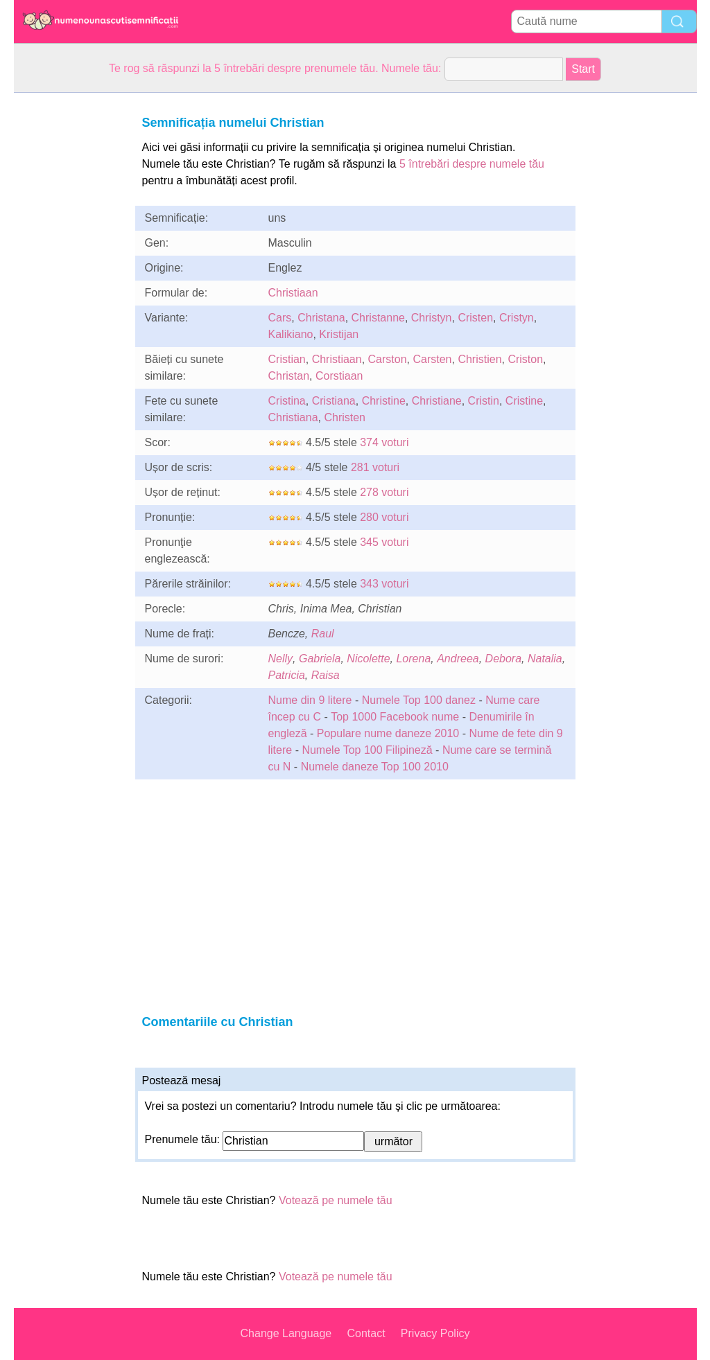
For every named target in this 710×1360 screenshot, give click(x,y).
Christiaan (293, 293)
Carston (387, 359)
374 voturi (384, 442)
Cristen (475, 318)
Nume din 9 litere (310, 700)
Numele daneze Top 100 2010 (375, 766)
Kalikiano (290, 334)
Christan (289, 376)
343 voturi (384, 584)
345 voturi (384, 542)
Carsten (432, 359)
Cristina (287, 401)
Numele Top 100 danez (419, 700)
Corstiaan (339, 376)
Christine (384, 401)
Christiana (293, 417)
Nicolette (368, 658)
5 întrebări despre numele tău (471, 164)
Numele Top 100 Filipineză (367, 750)
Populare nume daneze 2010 (388, 733)
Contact (366, 1333)
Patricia (286, 675)
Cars (280, 318)
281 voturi (375, 467)
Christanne (378, 318)
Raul (322, 633)
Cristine (524, 401)
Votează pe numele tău (335, 1200)
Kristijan (338, 334)
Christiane (437, 401)
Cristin (483, 401)
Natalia (545, 658)
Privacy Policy (435, 1333)
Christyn (431, 318)
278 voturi (384, 492)
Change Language (286, 1333)
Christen (344, 417)
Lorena (413, 658)
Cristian (287, 359)
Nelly (280, 658)
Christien (479, 359)
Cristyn (516, 318)
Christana (321, 318)
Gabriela (319, 658)
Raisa (325, 675)
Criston (525, 359)
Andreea (458, 658)
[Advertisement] (69, 301)
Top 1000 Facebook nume (395, 717)
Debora (503, 658)
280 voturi (384, 517)
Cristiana (334, 401)
